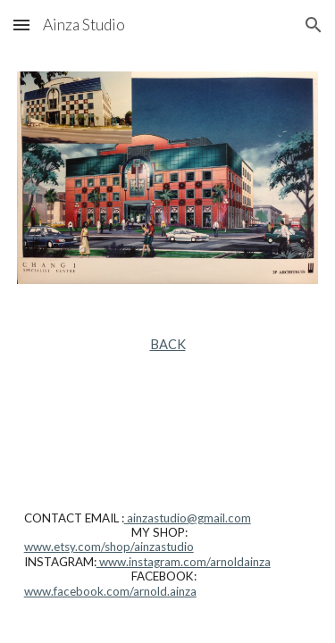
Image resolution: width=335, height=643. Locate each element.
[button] (21, 24)
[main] (168, 345)
